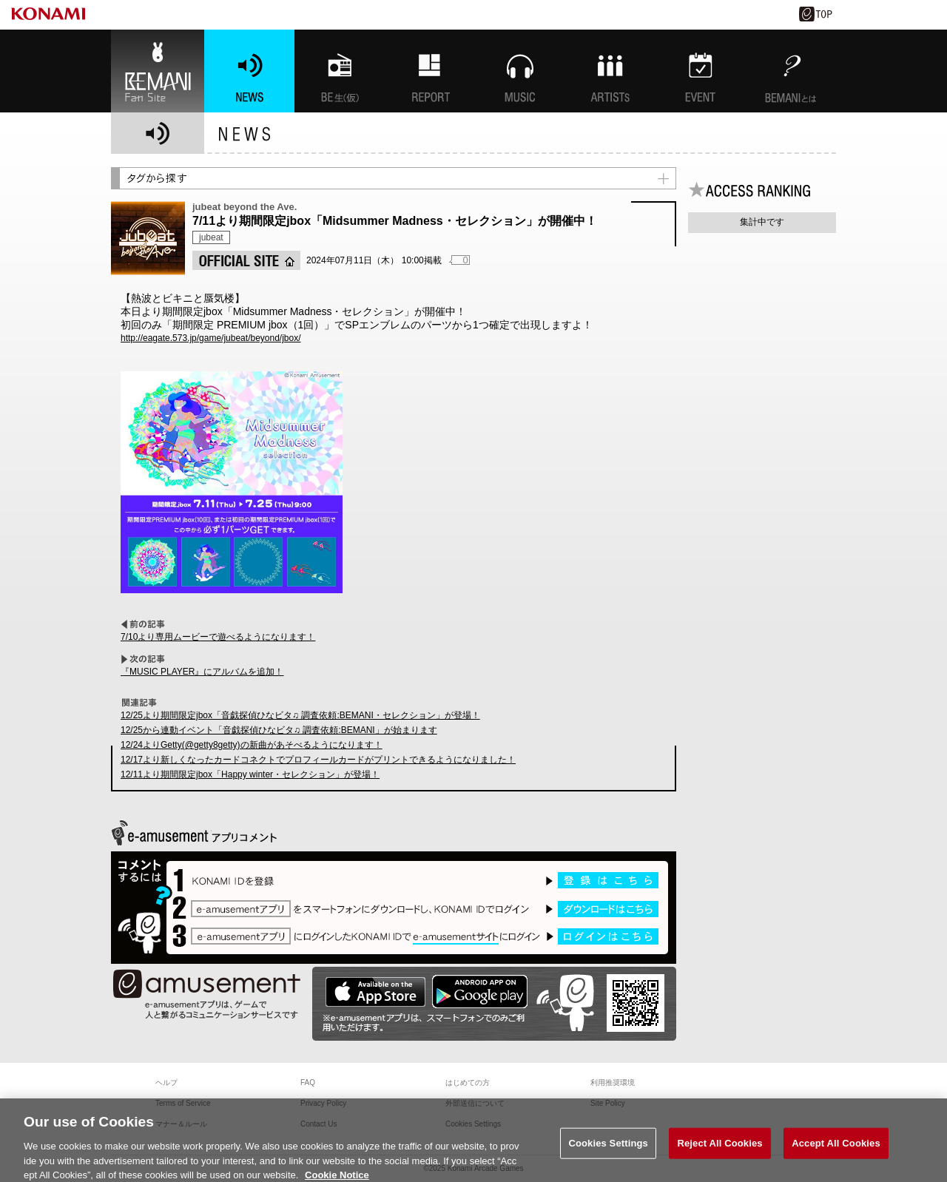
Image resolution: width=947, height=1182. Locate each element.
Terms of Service (182, 1103)
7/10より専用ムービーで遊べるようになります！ (218, 637)
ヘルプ (166, 1082)
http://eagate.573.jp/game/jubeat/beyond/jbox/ (211, 338)
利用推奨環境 (612, 1082)
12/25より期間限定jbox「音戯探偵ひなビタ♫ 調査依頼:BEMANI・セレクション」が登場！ (300, 715)
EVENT (701, 71)
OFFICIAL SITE (246, 260)
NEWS (249, 71)
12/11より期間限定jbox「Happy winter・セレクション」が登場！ (250, 774)
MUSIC (520, 71)
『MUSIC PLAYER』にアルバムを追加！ (202, 671)
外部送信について (475, 1103)
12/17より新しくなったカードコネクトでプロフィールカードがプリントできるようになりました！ (318, 759)
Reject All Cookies (719, 1148)
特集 (430, 71)
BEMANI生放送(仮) (339, 71)
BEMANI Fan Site (157, 71)
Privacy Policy (323, 1103)
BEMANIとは (791, 71)
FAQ (307, 1082)
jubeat (211, 237)
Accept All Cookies (836, 1148)
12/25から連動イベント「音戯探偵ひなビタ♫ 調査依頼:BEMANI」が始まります (279, 730)
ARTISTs (610, 71)
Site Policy (607, 1103)
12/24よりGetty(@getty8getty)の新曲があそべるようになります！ (251, 745)
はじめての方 (467, 1082)
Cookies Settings (608, 1148)
